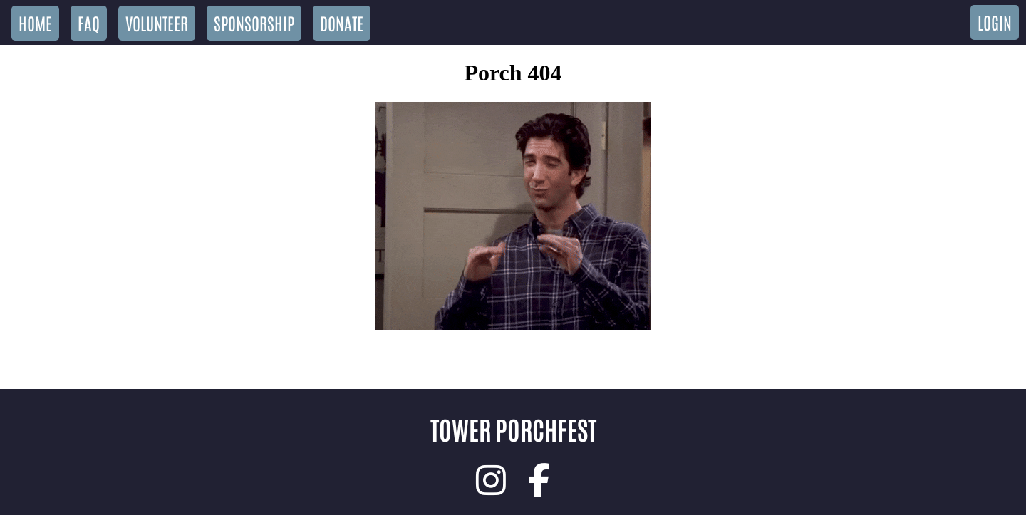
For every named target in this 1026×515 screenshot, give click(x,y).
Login (995, 22)
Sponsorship (254, 22)
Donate (341, 22)
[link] (491, 480)
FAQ (89, 22)
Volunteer (156, 22)
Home (35, 22)
